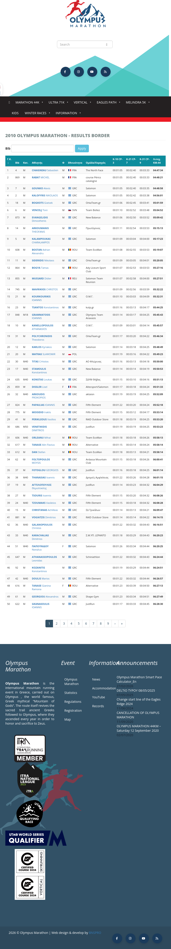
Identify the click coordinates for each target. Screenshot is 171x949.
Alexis (41, 188)
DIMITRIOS (39, 428)
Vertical (81, 103)
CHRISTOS (45, 289)
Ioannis (43, 477)
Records (98, 706)
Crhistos (40, 361)
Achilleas (45, 510)
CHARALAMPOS (41, 240)
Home (9, 102)
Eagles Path (108, 103)
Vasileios (44, 502)
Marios (40, 578)
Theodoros (42, 337)
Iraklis (41, 412)
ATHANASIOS (42, 327)
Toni (39, 210)
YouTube (98, 697)
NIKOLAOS (45, 195)
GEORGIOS (45, 470)
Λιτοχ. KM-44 (157, 160)
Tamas (40, 267)
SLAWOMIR (43, 354)
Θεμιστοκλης (41, 486)
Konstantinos (45, 307)
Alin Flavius (43, 444)
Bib (7, 148)
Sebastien (45, 170)
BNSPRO (95, 933)
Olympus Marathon (71, 681)
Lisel (39, 386)
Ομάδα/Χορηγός (96, 162)
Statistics (70, 693)
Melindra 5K (137, 103)
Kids (15, 113)
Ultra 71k (57, 103)
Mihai (41, 437)
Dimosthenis (40, 219)
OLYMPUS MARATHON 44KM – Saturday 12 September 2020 (139, 728)
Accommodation (101, 688)
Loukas (42, 379)
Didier (41, 278)
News (96, 679)
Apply (82, 148)
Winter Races (36, 114)
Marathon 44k (28, 103)
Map (67, 719)
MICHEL (40, 177)
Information (67, 114)
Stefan (38, 452)
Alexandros (45, 596)
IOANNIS (41, 298)
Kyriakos (42, 347)
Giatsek (42, 202)
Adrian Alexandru (41, 251)
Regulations (72, 701)
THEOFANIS (40, 229)
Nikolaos (43, 260)
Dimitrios (44, 517)
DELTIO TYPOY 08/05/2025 (136, 690)
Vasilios (44, 419)
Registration (73, 710)
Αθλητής (37, 162)
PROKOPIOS (39, 395)
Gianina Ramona (41, 587)
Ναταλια (40, 548)
